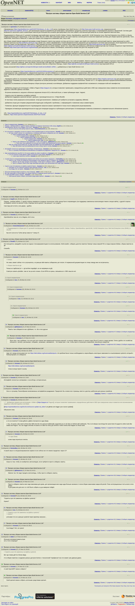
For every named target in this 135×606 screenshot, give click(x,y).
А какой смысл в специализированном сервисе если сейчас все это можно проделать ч (30, 159)
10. (5, 386)
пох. (27, 134)
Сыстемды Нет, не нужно (16, 169)
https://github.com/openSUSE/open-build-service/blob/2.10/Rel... (36, 67)
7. (4, 254)
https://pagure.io (46, 88)
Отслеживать (131, 20)
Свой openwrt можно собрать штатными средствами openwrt (26, 176)
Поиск (99, 2)
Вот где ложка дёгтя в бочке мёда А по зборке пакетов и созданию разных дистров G (29, 173)
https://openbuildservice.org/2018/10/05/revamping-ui (37, 71)
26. (2, 547)
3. (2, 212)
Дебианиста (52, 141)
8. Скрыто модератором (13, 277)
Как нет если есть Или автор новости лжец (21, 128)
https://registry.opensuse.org (107, 79)
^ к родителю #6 (111, 393)
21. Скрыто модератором (18, 305)
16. (5, 416)
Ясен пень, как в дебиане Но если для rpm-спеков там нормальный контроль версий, (41, 143)
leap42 (59, 126)
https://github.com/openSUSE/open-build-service (19, 46)
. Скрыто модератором (20, 315)
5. (4, 223)
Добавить (114, 604)
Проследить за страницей (9, 604)
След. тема (132, 585)
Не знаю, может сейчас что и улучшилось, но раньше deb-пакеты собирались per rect (33, 133)
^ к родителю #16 (111, 442)
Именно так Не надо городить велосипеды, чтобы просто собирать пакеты (34, 161)
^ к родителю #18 (111, 475)
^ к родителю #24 (111, 344)
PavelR (58, 131)
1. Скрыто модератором (8, 187)
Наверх (119, 192)
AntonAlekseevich (39, 128)
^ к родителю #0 (111, 192)
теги (103, 2)
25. (7, 468)
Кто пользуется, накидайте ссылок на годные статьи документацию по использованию (30, 131)
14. (7, 361)
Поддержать (122, 604)
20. (5, 507)
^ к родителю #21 (111, 320)
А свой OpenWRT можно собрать (14, 174)
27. (5, 523)
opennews (13, 26)
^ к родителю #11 (111, 464)
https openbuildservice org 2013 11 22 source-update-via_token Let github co (26, 153)
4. (2, 239)
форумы (10, 10)
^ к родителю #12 (111, 519)
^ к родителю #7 (111, 283)
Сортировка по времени (125, 181)
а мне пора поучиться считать (21, 156)
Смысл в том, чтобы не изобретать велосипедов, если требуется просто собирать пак (33, 160)
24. (7, 324)
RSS (124, 10)
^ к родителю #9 (111, 427)
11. (2, 446)
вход (116, 0)
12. (2, 493)
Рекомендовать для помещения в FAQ (103, 585)
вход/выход (86, 10)
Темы (122, 585)
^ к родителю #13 (111, 371)
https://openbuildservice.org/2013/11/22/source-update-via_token (25, 407)
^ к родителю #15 (111, 302)
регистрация (122, 0)
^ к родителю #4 (111, 273)
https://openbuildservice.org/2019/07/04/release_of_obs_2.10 (33, 29)
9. (2, 397)
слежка (105, 10)
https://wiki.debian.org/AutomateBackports (43, 353)
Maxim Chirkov (129, 602)
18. (5, 457)
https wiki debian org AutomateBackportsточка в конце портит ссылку (32, 146)
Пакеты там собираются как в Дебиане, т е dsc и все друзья (30, 141)
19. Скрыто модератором (16, 296)
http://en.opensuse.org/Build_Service (15, 30)
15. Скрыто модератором (14, 287)
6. (2, 375)
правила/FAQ (29, 10)
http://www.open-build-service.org (92, 29)
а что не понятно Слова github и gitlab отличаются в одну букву (27, 154)
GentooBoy (59, 159)
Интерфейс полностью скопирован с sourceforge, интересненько (24, 149)
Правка (119, 117)
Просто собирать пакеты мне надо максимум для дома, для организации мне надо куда (38, 163)
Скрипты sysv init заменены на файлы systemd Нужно (20, 166)
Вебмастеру (130, 604)
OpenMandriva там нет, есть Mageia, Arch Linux (18, 127)
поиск (48, 10)
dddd (37, 172)
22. (2, 534)
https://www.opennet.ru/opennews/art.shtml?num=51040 (27, 114)
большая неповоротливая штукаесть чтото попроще (20, 172)
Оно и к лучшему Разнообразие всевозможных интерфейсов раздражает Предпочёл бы (34, 150)
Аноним (20, 124)
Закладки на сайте (7, 602)
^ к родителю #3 (111, 235)
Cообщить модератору (128, 117)
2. (2, 196)
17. (7, 431)
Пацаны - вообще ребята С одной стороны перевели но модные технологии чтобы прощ (30, 126)
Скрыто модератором (11, 124)
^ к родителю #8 (111, 292)
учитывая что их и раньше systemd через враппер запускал (26, 167)
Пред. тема (126, 585)
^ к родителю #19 (111, 311)
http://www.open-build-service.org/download (23, 47)
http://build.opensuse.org (97, 44)
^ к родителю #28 (111, 582)
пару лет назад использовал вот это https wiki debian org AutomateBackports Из (31, 144)
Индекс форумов (116, 585)
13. (5, 348)
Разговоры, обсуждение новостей (16, 18)
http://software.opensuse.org (28, 43)
